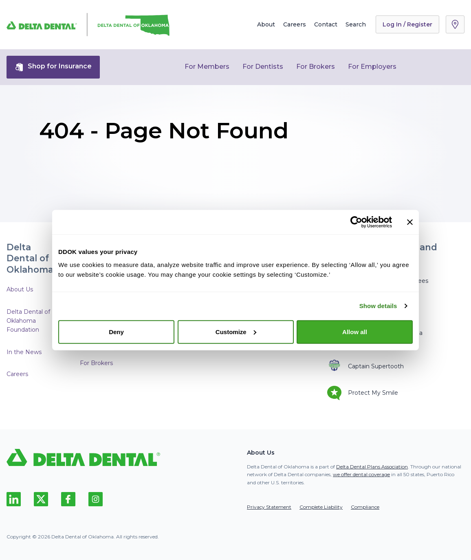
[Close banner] (410, 222)
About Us (20, 289)
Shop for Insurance (53, 67)
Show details (378, 305)
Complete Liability (321, 507)
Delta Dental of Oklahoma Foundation (28, 321)
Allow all (354, 331)
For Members (207, 66)
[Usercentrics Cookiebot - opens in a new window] (356, 222)
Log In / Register (407, 24)
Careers (294, 24)
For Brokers (315, 66)
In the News (24, 352)
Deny (116, 331)
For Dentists (262, 66)
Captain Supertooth (365, 366)
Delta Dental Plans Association (372, 467)
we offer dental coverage (361, 474)
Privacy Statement (269, 507)
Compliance (365, 507)
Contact (325, 24)
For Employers (372, 66)
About (266, 24)
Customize (236, 331)
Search (356, 24)
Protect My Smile (362, 393)
